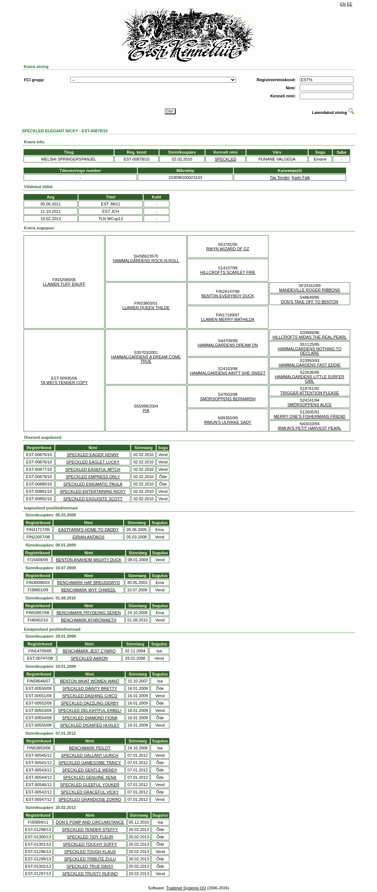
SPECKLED (225, 159)
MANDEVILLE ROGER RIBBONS (309, 290)
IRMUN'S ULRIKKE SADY (227, 422)
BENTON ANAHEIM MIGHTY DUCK (88, 560)
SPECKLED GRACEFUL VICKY (90, 792)
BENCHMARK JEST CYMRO (89, 651)
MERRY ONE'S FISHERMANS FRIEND (309, 416)
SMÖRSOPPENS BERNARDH (228, 399)
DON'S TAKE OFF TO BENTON (309, 302)
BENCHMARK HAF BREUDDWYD (88, 582)
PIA (146, 410)
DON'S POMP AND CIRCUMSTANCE (90, 822)
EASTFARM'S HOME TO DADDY (88, 529)
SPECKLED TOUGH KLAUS (90, 851)
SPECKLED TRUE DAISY (90, 866)
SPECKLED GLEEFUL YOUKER (89, 784)
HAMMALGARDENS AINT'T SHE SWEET (227, 373)
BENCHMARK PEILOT (89, 748)
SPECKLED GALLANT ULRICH (90, 755)
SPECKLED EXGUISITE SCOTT (93, 499)
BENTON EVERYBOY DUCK (227, 296)
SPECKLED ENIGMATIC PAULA (92, 484)
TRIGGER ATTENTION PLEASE (309, 393)
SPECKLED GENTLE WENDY (89, 770)
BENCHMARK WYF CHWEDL (88, 590)
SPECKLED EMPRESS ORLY (93, 476)
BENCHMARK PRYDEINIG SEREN (89, 612)
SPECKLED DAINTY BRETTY (90, 688)
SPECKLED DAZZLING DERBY (90, 703)
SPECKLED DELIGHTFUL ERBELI (89, 710)
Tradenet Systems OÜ (186, 888)
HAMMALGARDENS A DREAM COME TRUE (146, 359)
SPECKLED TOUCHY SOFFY (90, 844)
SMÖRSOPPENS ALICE (310, 404)
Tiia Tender (280, 177)
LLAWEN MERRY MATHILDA (227, 319)
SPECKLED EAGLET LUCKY (93, 462)
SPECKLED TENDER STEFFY (90, 829)
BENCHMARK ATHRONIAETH (88, 620)
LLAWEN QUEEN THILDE (146, 307)
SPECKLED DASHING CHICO (89, 696)
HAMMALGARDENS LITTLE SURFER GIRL (309, 379)
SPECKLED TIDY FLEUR (90, 837)
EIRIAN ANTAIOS (89, 537)
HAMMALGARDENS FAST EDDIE (310, 365)
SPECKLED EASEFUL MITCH (92, 469)
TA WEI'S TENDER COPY (64, 382)
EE (349, 4)
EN (343, 4)
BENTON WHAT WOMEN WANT (90, 681)
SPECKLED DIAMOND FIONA (89, 718)
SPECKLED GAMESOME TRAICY (90, 762)
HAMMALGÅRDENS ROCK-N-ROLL (146, 260)
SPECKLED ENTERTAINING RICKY (93, 491)
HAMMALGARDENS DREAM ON (228, 345)
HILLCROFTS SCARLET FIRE (228, 272)
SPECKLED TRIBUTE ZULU (90, 859)
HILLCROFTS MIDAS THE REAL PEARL (309, 337)
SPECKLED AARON (89, 658)
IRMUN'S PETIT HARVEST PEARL (309, 428)
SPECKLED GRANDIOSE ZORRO (89, 799)
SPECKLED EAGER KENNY (93, 454)
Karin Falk (301, 177)
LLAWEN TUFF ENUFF (64, 284)
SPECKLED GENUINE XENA (89, 777)
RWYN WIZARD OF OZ (227, 249)
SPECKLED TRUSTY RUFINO (90, 873)
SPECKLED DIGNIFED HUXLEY (89, 725)
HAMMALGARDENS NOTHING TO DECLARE (309, 351)
